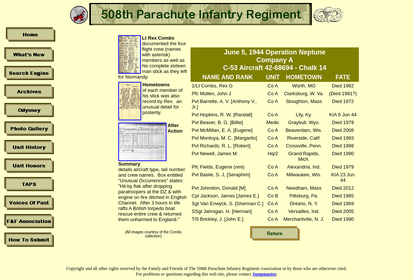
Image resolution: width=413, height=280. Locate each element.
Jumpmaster (264, 274)
